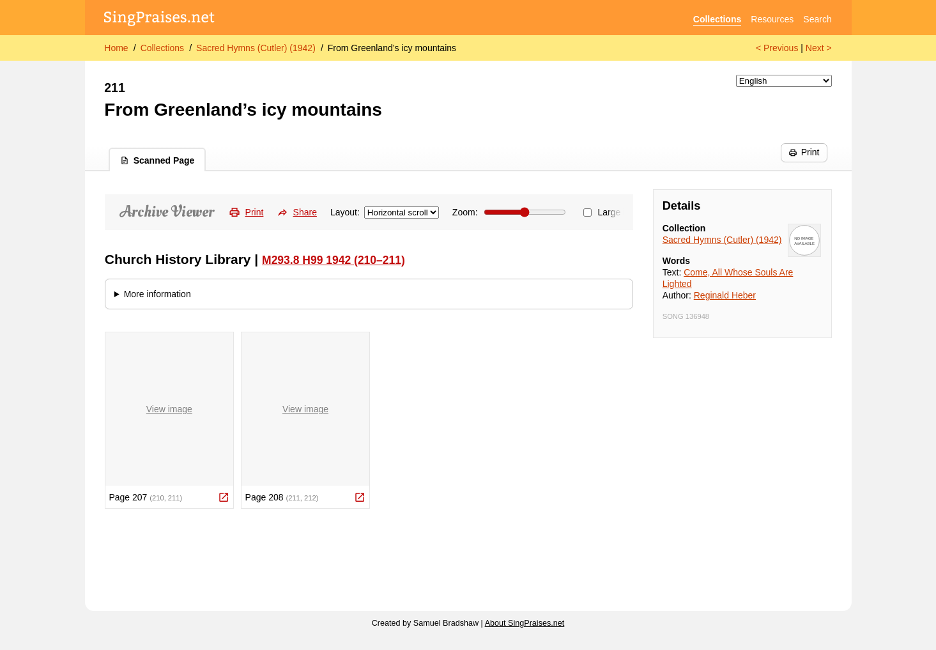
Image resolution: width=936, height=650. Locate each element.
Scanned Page (157, 160)
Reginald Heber (725, 295)
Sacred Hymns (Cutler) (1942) (256, 48)
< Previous (777, 48)
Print (803, 152)
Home (116, 48)
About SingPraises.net (525, 623)
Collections (717, 19)
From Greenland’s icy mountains (392, 48)
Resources (772, 19)
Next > (819, 48)
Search (817, 19)
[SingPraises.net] (159, 19)
